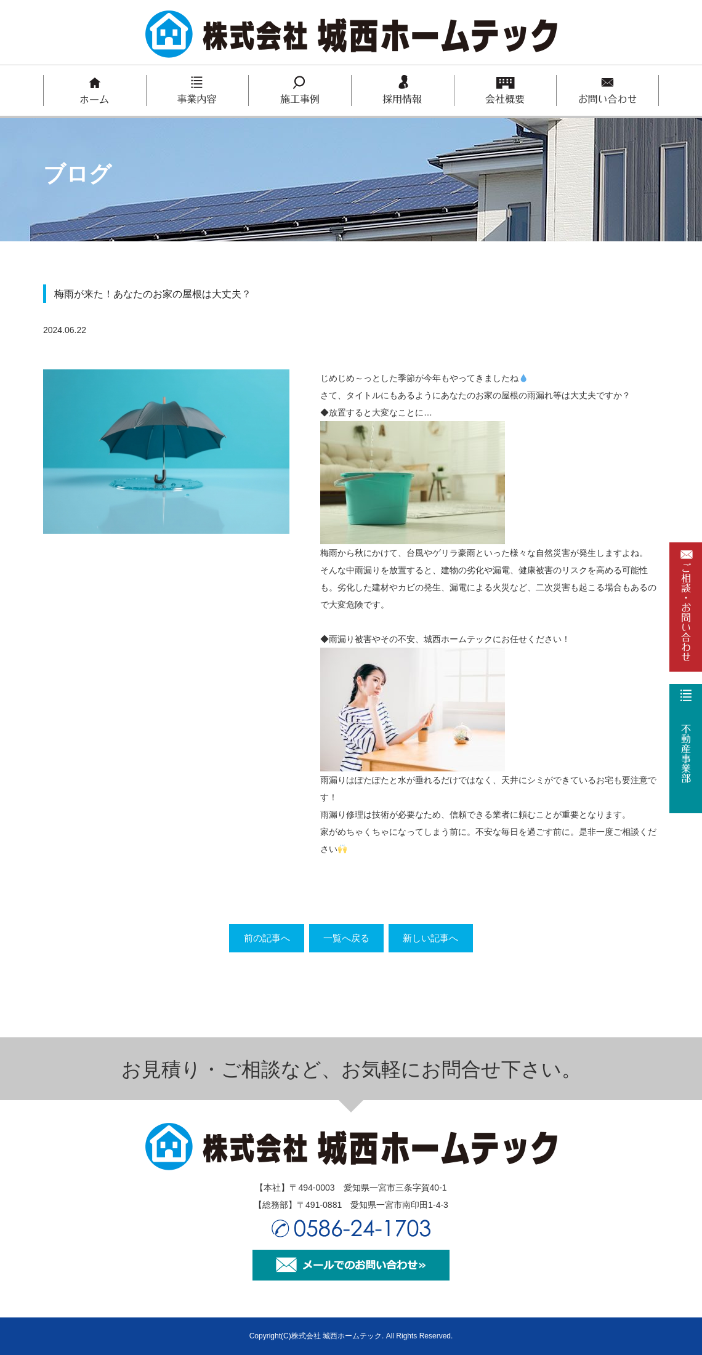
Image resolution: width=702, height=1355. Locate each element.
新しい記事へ (443, 938)
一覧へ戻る (346, 938)
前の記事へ (253, 938)
